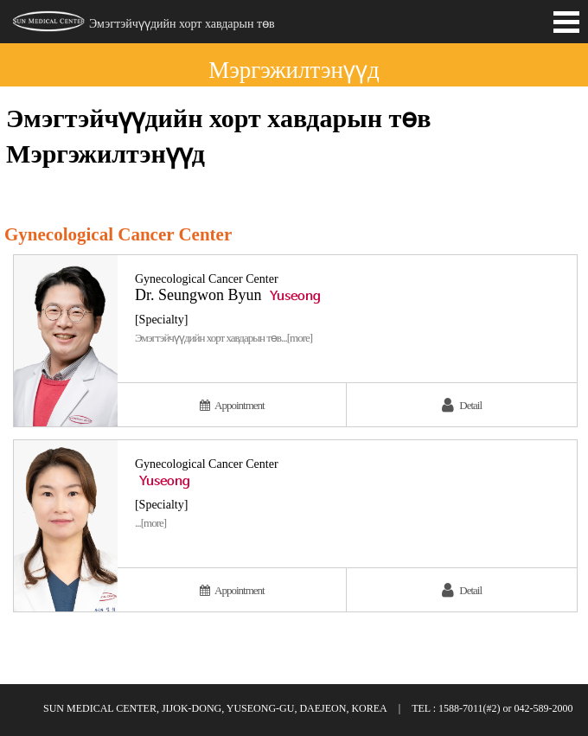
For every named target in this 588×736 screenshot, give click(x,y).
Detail (462, 405)
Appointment (232, 405)
